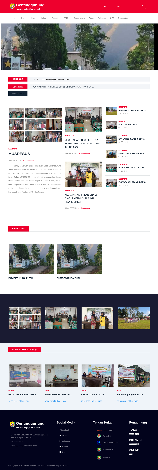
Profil (23, 18)
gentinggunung (28, 160)
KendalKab (103, 436)
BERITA (121, 121)
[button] (12, 46)
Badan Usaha (79, 18)
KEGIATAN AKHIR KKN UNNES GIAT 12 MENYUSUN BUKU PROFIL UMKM (63, 87)
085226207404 (17, 441)
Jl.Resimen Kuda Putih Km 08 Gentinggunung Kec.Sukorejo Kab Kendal (29, 436)
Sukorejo (103, 458)
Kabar (43, 18)
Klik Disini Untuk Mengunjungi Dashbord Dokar (51, 79)
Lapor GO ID (104, 430)
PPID (66, 18)
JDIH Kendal (104, 450)
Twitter (63, 436)
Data (33, 18)
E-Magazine (123, 18)
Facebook (64, 430)
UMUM (47, 391)
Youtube (64, 446)
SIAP (112, 18)
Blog (62, 452)
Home (15, 18)
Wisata (91, 18)
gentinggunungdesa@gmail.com (24, 445)
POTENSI (12, 391)
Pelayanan (102, 18)
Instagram (65, 441)
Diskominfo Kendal (107, 443)
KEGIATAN (12, 149)
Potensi (55, 18)
